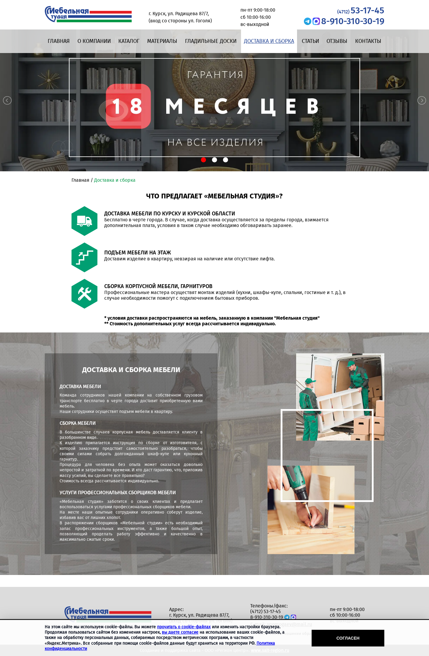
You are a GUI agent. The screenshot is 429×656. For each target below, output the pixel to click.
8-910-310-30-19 (352, 21)
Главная (59, 41)
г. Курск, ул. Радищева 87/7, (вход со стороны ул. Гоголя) (200, 618)
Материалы (162, 41)
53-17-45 (360, 10)
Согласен (347, 638)
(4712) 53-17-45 (265, 611)
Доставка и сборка (269, 41)
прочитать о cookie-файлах (184, 626)
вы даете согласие (180, 632)
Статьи (310, 41)
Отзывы (337, 41)
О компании (94, 41)
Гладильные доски (211, 41)
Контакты (368, 41)
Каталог (128, 41)
